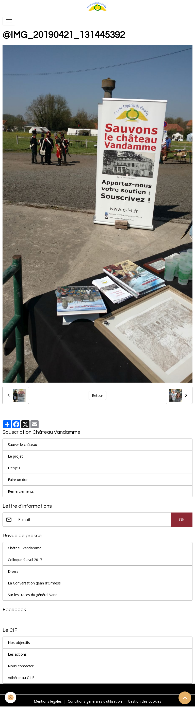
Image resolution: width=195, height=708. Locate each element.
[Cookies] (11, 697)
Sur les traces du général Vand (32, 594)
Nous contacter (21, 666)
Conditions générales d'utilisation (95, 701)
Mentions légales (48, 701)
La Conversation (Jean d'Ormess (34, 583)
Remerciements (21, 491)
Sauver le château (22, 444)
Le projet (15, 456)
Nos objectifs (19, 642)
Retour (97, 395)
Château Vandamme (24, 548)
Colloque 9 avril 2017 (25, 559)
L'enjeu (14, 467)
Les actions (17, 654)
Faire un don (18, 479)
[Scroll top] (184, 697)
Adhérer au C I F (21, 677)
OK (182, 519)
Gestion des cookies (144, 701)
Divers (13, 571)
